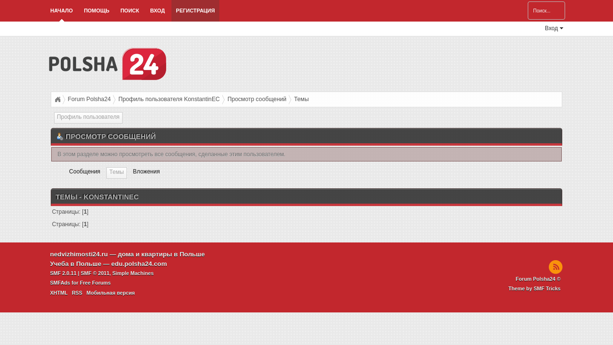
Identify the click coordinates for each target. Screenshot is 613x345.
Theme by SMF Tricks (535, 288)
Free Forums (95, 283)
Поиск (129, 10)
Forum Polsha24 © (538, 279)
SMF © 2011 (95, 273)
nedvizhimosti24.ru (79, 254)
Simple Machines (132, 273)
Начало (61, 10)
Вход (157, 10)
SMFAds (60, 283)
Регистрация (195, 10)
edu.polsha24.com (139, 263)
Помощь (96, 10)
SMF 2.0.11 (63, 273)
